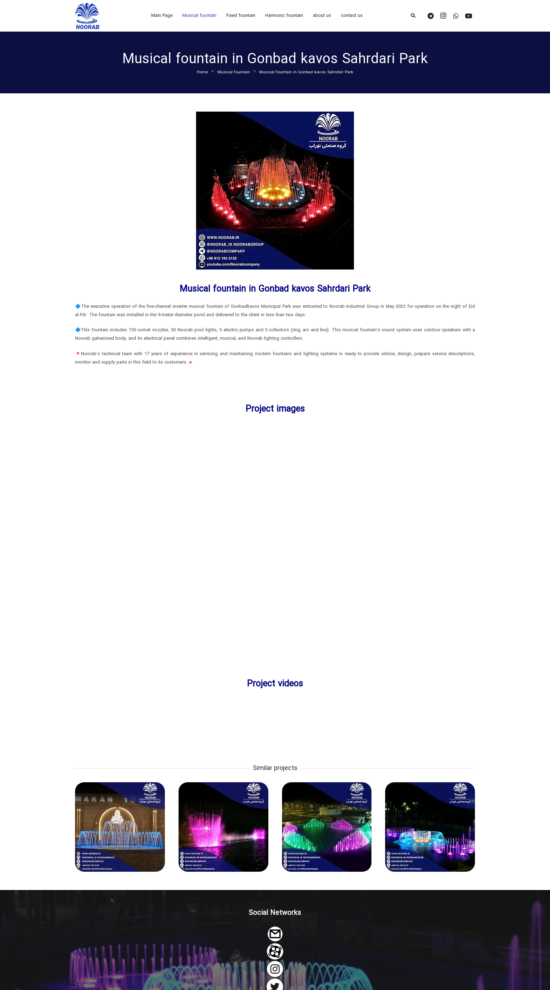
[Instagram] (443, 15)
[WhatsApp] (456, 15)
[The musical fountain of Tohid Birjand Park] (430, 827)
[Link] (87, 16)
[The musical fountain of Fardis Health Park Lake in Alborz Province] (223, 827)
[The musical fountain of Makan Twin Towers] (120, 827)
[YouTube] (468, 15)
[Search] (413, 15)
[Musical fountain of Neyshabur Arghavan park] (326, 827)
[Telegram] (430, 15)
